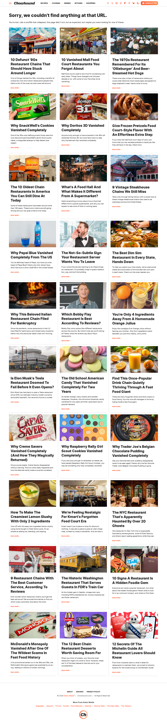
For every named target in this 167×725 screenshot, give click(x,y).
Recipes (44, 3)
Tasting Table (99, 706)
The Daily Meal (113, 706)
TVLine (58, 706)
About (70, 692)
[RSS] (138, 3)
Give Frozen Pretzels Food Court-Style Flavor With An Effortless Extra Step (134, 130)
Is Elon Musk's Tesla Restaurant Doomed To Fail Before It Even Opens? (32, 382)
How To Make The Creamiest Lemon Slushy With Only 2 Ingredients (31, 516)
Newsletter (149, 3)
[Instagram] (116, 3)
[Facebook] (108, 3)
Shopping (90, 3)
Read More (15, 88)
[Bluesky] (133, 3)
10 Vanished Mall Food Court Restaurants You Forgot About (80, 64)
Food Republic (77, 706)
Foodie (66, 706)
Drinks (67, 3)
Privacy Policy (93, 692)
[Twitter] (112, 3)
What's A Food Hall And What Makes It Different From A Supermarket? (81, 191)
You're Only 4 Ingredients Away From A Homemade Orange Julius (133, 318)
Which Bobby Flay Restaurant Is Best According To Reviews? (81, 318)
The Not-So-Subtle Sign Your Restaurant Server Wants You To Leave (81, 257)
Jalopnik (49, 706)
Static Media (69, 696)
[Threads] (120, 3)
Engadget (40, 706)
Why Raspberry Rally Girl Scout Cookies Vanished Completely (82, 450)
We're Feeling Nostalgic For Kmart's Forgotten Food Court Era (81, 516)
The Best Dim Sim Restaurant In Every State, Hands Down (134, 257)
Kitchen (78, 3)
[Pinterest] (129, 3)
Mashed (88, 706)
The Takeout (126, 706)
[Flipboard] (125, 3)
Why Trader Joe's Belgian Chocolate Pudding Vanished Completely (133, 451)
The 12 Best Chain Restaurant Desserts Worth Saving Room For (81, 648)
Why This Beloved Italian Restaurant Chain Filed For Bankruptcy (31, 318)
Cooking (56, 3)
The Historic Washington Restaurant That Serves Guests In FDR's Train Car (82, 582)
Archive (79, 692)
